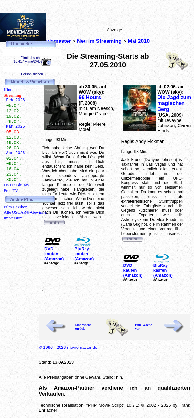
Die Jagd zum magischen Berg (174, 103)
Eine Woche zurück (83, 326)
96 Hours (90, 97)
